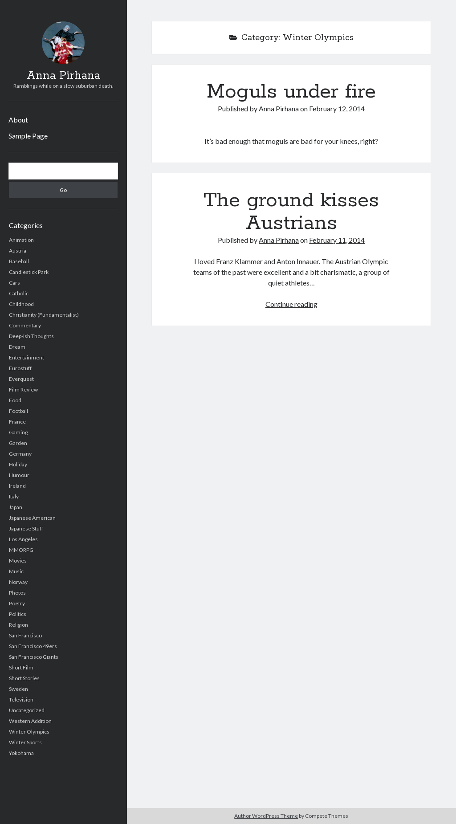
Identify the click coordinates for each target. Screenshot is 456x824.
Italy (14, 496)
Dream (17, 346)
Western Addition (30, 721)
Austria (17, 250)
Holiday (18, 464)
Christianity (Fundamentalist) (44, 314)
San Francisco (25, 635)
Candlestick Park (29, 272)
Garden (18, 443)
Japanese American (32, 517)
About (18, 119)
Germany (20, 453)
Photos (17, 592)
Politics (17, 614)
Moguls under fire (291, 92)
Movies (18, 560)
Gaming (18, 432)
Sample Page (28, 135)
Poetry (17, 603)
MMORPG (21, 550)
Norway (18, 582)
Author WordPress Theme (266, 815)
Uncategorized (27, 710)
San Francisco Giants (33, 656)
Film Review (23, 389)
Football (18, 411)
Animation (21, 240)
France (17, 421)
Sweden (18, 688)
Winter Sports (25, 742)
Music (16, 571)
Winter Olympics (29, 731)
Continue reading (291, 304)
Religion (18, 624)
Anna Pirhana (63, 76)
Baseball (19, 261)
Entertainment (26, 357)
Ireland (17, 485)
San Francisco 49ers (33, 646)
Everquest (21, 378)
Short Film (21, 667)
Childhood (21, 304)
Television (21, 699)
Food (15, 400)
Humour (19, 475)
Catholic (18, 293)
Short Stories (24, 678)
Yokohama (21, 753)
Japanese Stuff (26, 528)
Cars (14, 282)
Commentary (25, 325)
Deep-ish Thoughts (31, 336)
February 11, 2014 (337, 240)
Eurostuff (20, 368)
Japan (15, 507)
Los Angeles (23, 539)
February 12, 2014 (337, 108)
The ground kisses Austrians (291, 212)
